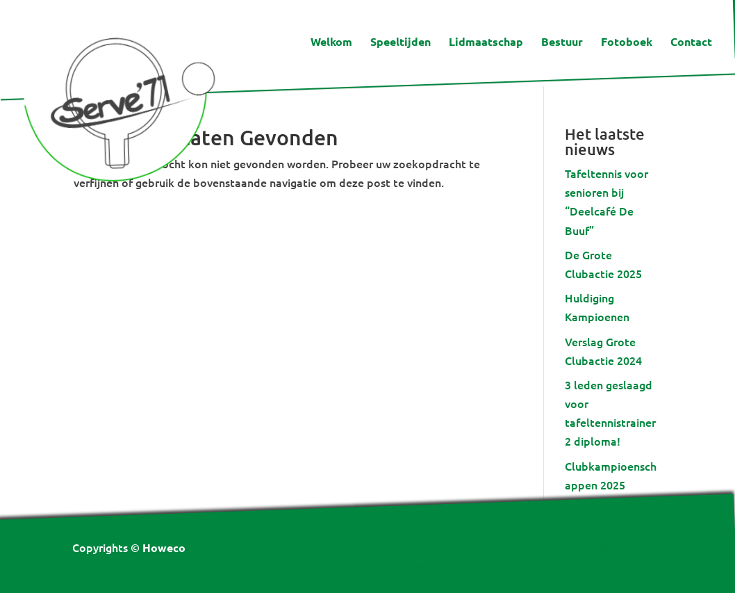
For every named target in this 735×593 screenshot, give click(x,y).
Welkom (331, 43)
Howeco (163, 547)
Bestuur (562, 43)
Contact (691, 43)
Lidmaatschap (486, 43)
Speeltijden (400, 43)
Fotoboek (626, 43)
